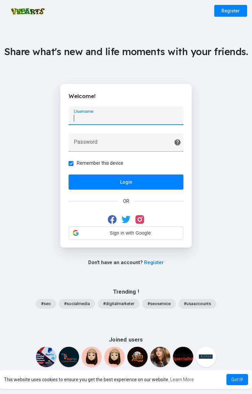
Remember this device (100, 163)
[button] (126, 232)
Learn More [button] (182, 379)
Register (230, 10)
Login (126, 182)
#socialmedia (77, 303)
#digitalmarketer (118, 303)
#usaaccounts (197, 303)
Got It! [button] (237, 379)
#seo (46, 303)
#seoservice (159, 303)
